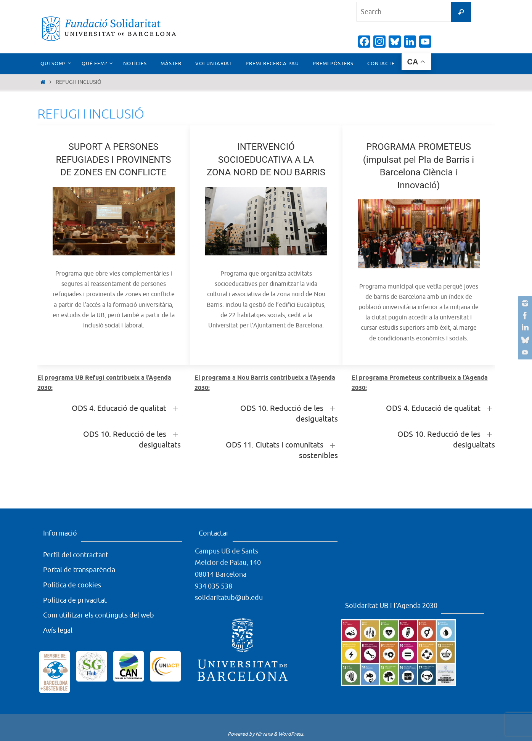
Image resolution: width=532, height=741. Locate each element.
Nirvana (264, 734)
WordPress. (291, 734)
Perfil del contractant (75, 555)
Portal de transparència (79, 570)
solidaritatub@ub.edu (229, 597)
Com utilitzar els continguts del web (98, 615)
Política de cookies (72, 585)
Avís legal (57, 630)
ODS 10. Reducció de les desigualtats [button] (132, 440)
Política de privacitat (75, 600)
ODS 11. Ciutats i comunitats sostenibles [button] (282, 450)
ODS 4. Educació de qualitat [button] (119, 408)
